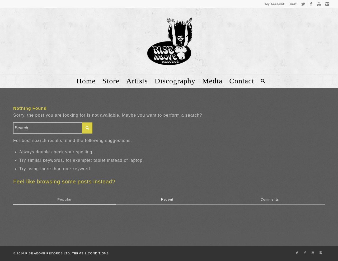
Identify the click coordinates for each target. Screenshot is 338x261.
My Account (274, 4)
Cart (293, 4)
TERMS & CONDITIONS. (91, 253)
